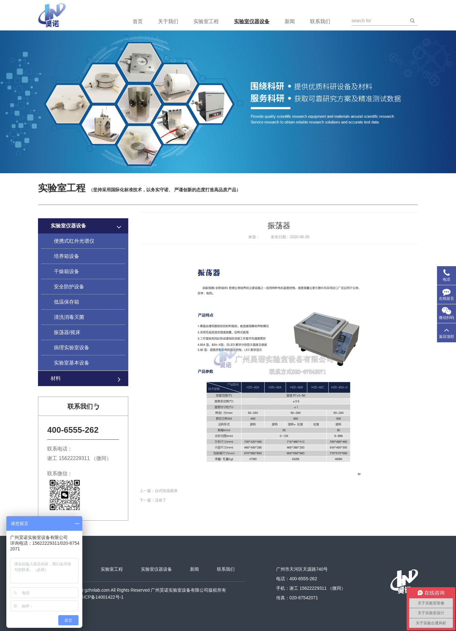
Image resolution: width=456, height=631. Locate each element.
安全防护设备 (69, 286)
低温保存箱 (66, 302)
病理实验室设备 (71, 347)
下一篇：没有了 (153, 500)
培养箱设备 (66, 256)
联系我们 (320, 21)
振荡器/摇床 (67, 332)
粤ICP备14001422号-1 (101, 597)
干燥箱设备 (66, 271)
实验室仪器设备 (251, 21)
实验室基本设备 (71, 362)
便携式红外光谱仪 (74, 241)
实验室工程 (206, 21)
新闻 (290, 21)
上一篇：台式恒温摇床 (159, 491)
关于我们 (168, 21)
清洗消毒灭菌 (69, 317)
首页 (138, 21)
